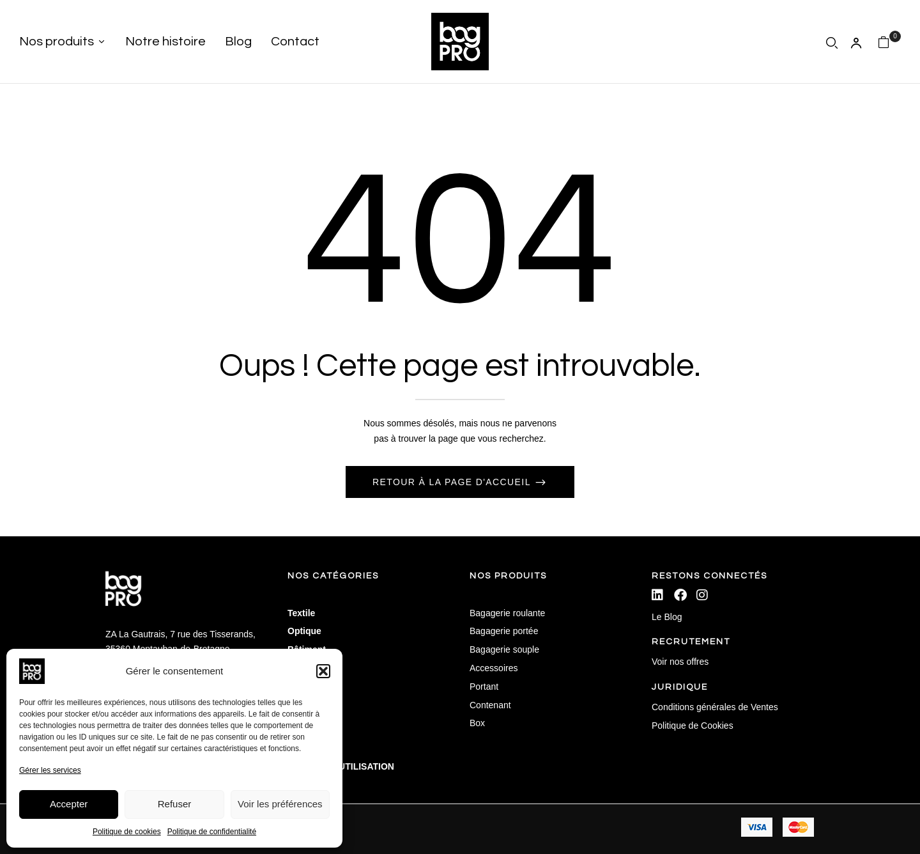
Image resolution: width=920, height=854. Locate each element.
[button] (323, 671)
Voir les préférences (280, 803)
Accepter (69, 803)
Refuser (175, 803)
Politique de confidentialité (211, 831)
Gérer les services (50, 770)
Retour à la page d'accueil (453, 482)
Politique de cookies (127, 831)
